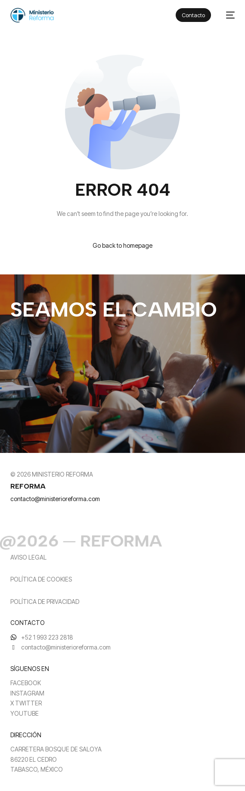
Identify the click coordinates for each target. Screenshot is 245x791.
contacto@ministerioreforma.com (55, 498)
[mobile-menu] (227, 15)
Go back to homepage (122, 245)
